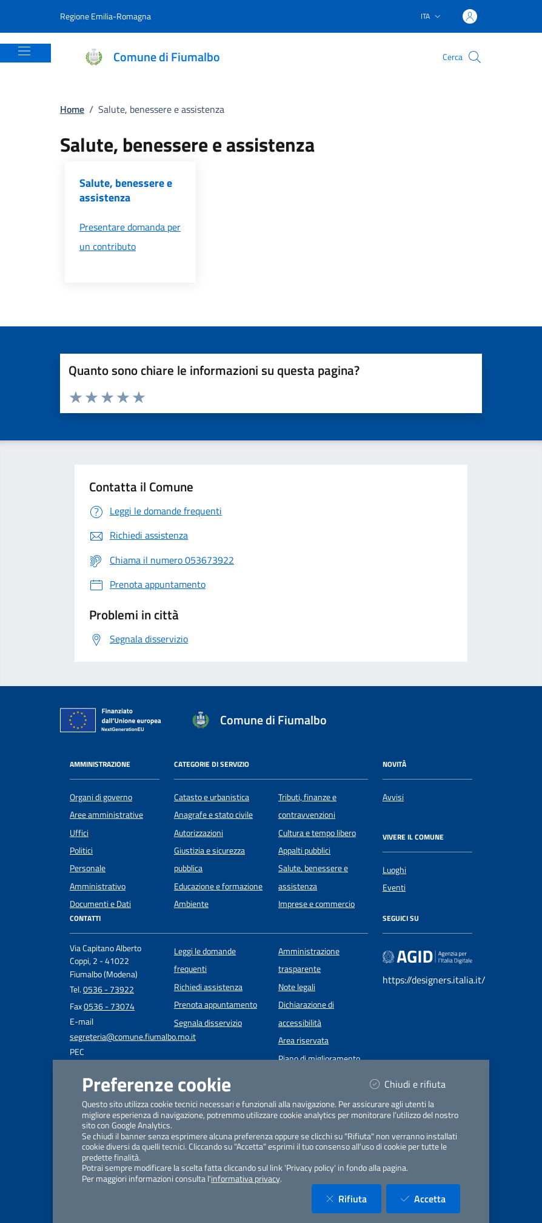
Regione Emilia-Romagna (105, 16)
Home (72, 109)
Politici (81, 850)
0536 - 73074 (109, 1006)
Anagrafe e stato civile (213, 814)
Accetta (430, 1198)
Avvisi (393, 797)
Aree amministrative (106, 814)
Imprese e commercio (316, 904)
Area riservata (303, 1040)
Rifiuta (353, 1198)
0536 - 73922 (108, 989)
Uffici (79, 833)
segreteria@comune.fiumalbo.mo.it (133, 1036)
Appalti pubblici (304, 850)
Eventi (394, 887)
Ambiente (191, 904)
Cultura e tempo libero (317, 833)
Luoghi (394, 870)
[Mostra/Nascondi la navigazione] (24, 51)
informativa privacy (245, 1178)
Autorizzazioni (198, 833)
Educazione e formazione (218, 886)
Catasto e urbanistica (211, 797)
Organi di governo (101, 797)
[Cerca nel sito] (474, 57)
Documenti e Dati (100, 904)
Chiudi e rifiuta (415, 1083)
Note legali (296, 987)
